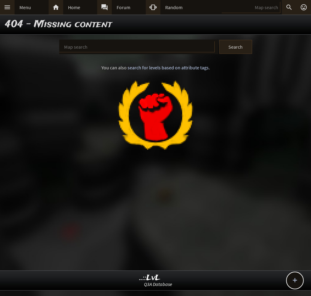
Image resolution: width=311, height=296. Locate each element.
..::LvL (150, 278)
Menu (25, 7)
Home (74, 7)
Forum (123, 7)
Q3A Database (158, 284)
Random (174, 7)
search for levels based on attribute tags (168, 67)
